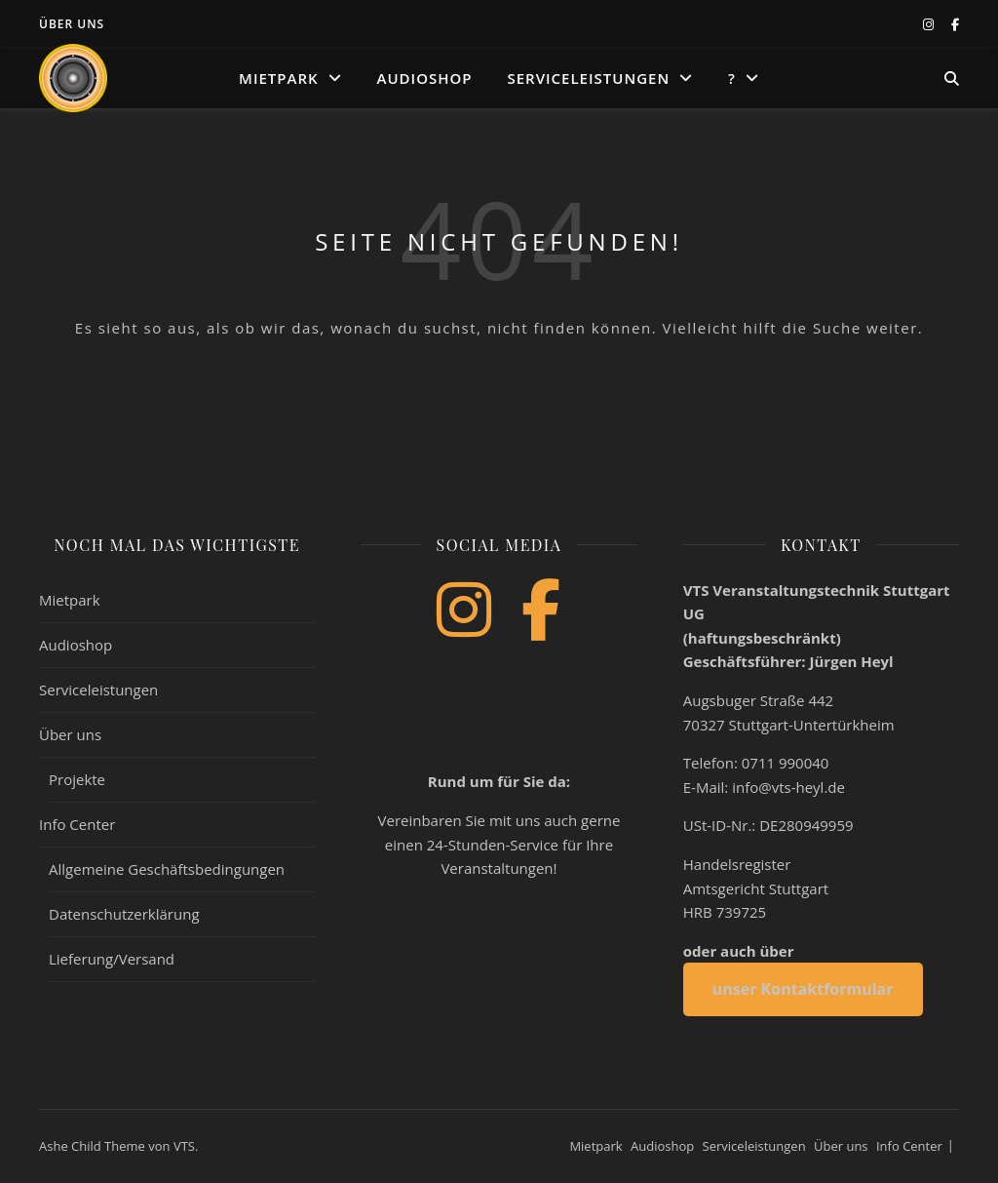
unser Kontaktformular (803, 989)
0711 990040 (785, 762)
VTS (184, 1146)
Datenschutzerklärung (124, 914)
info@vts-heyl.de (788, 787)
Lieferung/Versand (111, 958)
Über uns (71, 24)
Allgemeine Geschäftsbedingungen (167, 869)
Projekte (77, 779)
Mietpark (279, 78)
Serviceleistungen (588, 78)
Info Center (77, 824)
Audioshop (425, 78)
